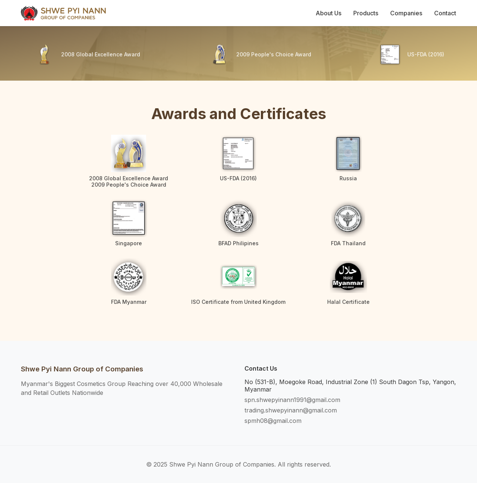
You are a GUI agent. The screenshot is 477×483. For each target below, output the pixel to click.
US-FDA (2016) (425, 54)
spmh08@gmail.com (272, 420)
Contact (445, 13)
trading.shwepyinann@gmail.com (290, 410)
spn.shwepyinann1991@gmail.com (292, 399)
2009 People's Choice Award (273, 54)
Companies (406, 13)
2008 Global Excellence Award (100, 54)
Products (365, 13)
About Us (328, 13)
